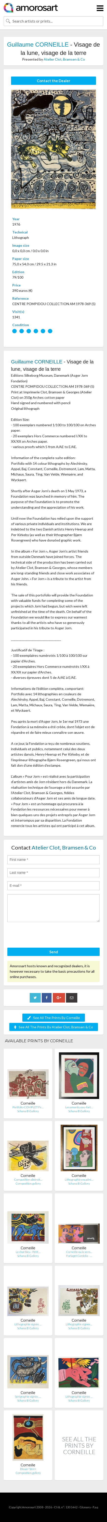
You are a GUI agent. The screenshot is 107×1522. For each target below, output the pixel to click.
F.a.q (95, 1507)
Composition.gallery (28, 1183)
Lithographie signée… (79, 1324)
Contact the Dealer (53, 80)
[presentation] (44, 935)
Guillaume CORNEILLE (38, 44)
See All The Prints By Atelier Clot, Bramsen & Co (53, 1027)
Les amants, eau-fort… (79, 1107)
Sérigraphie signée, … (28, 1396)
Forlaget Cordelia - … (79, 1256)
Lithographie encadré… (79, 1179)
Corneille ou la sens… (79, 1252)
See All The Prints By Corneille (53, 1018)
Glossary (85, 1507)
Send (53, 952)
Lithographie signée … (27, 1324)
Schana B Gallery (28, 1111)
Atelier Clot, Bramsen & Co (64, 59)
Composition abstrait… (28, 1179)
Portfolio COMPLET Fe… (28, 1107)
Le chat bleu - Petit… (28, 1252)
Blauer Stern (28, 1469)
